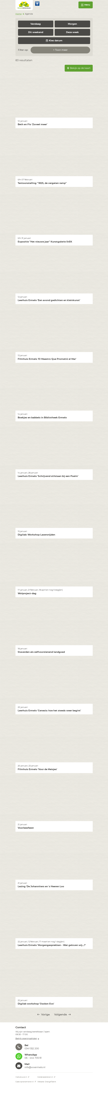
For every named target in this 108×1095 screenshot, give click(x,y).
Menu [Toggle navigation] (85, 5)
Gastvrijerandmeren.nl (25, 1082)
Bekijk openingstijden (27, 1039)
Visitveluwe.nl (22, 1077)
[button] (54, 1047)
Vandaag (35, 24)
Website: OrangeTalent (46, 1082)
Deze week (72, 32)
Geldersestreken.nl (46, 1077)
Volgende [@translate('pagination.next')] (62, 1014)
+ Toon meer (60, 50)
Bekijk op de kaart (78, 68)
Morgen (72, 24)
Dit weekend (35, 32)
